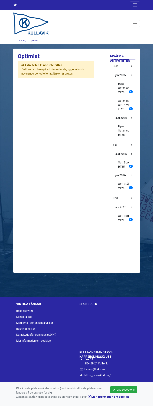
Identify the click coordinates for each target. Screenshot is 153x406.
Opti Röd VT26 (125, 218)
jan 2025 (120, 75)
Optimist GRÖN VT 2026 (125, 105)
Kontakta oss (24, 316)
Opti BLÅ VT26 (125, 186)
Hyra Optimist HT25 (123, 130)
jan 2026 (120, 175)
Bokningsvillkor (25, 328)
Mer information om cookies (33, 340)
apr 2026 (120, 207)
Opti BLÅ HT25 (125, 164)
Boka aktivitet (24, 311)
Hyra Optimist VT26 (125, 88)
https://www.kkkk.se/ (97, 375)
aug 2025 (121, 117)
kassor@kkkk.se (94, 369)
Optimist (34, 40)
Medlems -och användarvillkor (34, 322)
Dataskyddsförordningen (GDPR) (36, 334)
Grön (115, 66)
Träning (22, 40)
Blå (115, 144)
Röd (115, 198)
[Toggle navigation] (135, 4)
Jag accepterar (123, 389)
